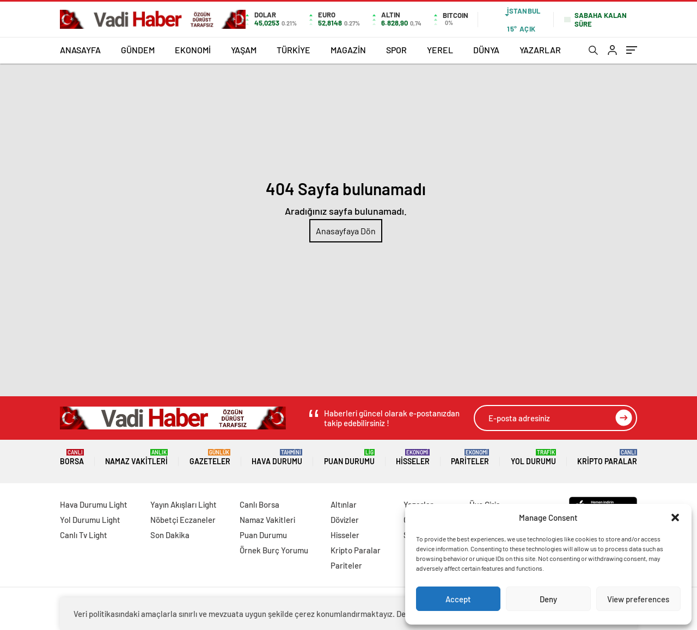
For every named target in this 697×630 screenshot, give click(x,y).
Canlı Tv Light (83, 535)
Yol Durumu (533, 457)
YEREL (440, 50)
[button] (675, 517)
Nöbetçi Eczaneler (183, 520)
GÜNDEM (138, 50)
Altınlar (344, 504)
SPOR (396, 50)
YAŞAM (243, 50)
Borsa (72, 457)
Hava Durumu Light (93, 504)
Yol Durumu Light (90, 520)
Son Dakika (169, 535)
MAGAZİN (348, 50)
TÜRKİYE (293, 50)
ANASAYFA (80, 50)
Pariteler (470, 457)
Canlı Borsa (259, 504)
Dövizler (345, 520)
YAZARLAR (540, 50)
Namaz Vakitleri (136, 457)
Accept (458, 599)
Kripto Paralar (607, 457)
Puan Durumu (349, 457)
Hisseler (413, 457)
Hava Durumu (277, 457)
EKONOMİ (193, 50)
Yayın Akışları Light (183, 504)
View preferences (638, 599)
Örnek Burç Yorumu (274, 550)
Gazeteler (209, 457)
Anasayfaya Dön (346, 231)
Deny (548, 599)
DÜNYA (486, 50)
